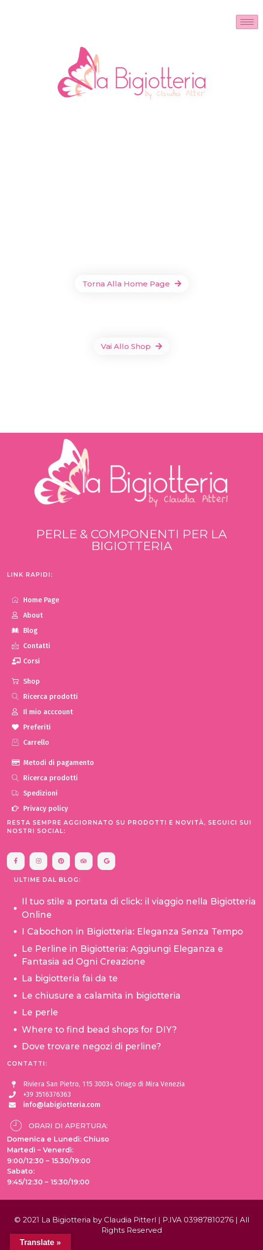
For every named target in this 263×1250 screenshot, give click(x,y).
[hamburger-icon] (247, 22)
